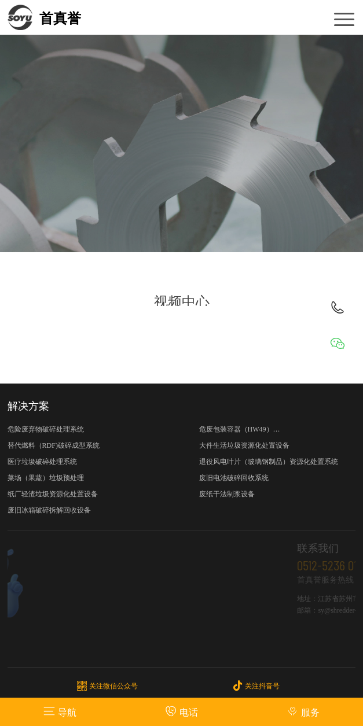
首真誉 (60, 18)
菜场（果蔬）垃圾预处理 (46, 478)
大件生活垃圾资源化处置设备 (244, 445)
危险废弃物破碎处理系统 (46, 429)
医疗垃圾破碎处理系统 (42, 462)
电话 (181, 711)
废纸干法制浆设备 (227, 494)
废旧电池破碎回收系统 (234, 478)
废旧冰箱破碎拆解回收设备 (49, 510)
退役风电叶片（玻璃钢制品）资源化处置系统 (268, 462)
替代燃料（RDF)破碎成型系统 (54, 445)
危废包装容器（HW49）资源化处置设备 (239, 431)
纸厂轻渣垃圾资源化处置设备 (53, 494)
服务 (303, 711)
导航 (59, 711)
